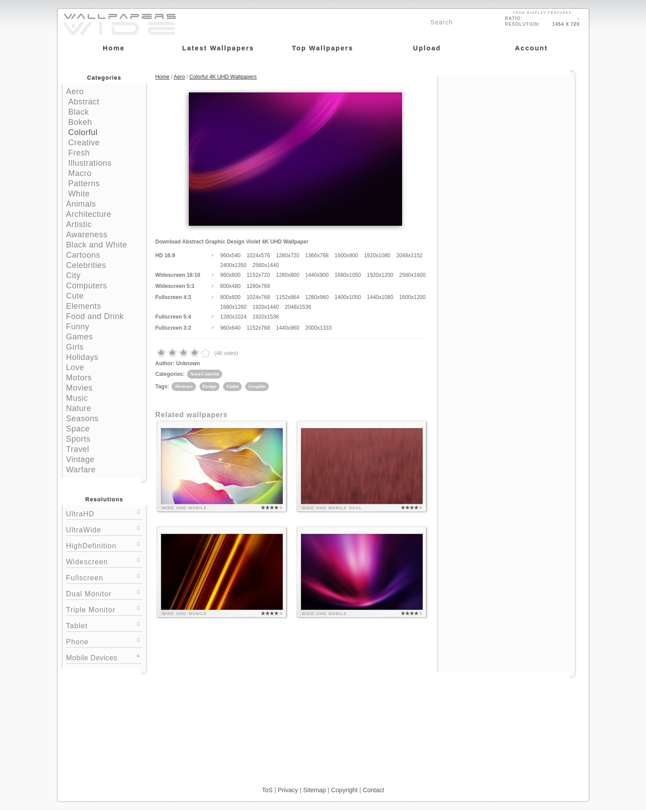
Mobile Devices (91, 658)
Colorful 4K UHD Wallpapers (223, 77)
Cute (75, 295)
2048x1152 (409, 255)
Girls (75, 347)
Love (75, 367)
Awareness (87, 234)
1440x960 (287, 328)
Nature (79, 408)
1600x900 (346, 255)
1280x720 (287, 255)
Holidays (82, 357)
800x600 (230, 297)
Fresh (79, 152)
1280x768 (258, 286)
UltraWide (104, 529)
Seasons (82, 418)
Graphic (257, 386)
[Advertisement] (506, 132)
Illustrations (90, 163)
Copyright (344, 790)
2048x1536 (298, 307)
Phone (104, 641)
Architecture (89, 214)
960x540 (230, 255)
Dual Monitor (104, 593)
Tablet (104, 625)
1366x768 (317, 255)
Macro (80, 173)
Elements (83, 306)
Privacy (288, 790)
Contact (373, 790)
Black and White (97, 244)
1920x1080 (377, 255)
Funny (78, 326)
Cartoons (83, 255)
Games (79, 336)
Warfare (81, 469)
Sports (78, 439)
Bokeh (80, 122)
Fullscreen (104, 577)
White (79, 193)
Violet (232, 386)
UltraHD (104, 513)
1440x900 (317, 275)
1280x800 (287, 275)
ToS (267, 790)
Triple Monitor (104, 609)
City (73, 275)
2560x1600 (412, 275)
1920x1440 (265, 307)
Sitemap (314, 790)
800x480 (230, 286)
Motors (79, 377)
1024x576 (258, 255)
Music (77, 398)
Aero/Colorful (204, 373)
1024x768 (258, 297)
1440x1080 (380, 297)
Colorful (83, 132)
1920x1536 (265, 317)
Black (78, 112)
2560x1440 (265, 265)
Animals (81, 204)
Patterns (84, 183)
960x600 (230, 275)
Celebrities (86, 265)
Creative (84, 142)
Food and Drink (95, 316)
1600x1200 (412, 297)
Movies (79, 387)
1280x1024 (233, 317)
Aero (75, 91)
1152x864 (287, 297)
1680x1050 (348, 275)
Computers (87, 285)
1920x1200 (380, 275)
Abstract (84, 101)
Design (210, 386)
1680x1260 (233, 307)
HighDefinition (104, 545)
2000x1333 (318, 328)
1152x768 (258, 328)
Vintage (80, 459)
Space (78, 428)
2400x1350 (233, 265)
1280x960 (317, 297)
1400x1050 (348, 297)
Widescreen (104, 561)
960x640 (230, 328)
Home (163, 77)
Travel (77, 449)
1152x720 (258, 275)
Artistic (79, 224)
